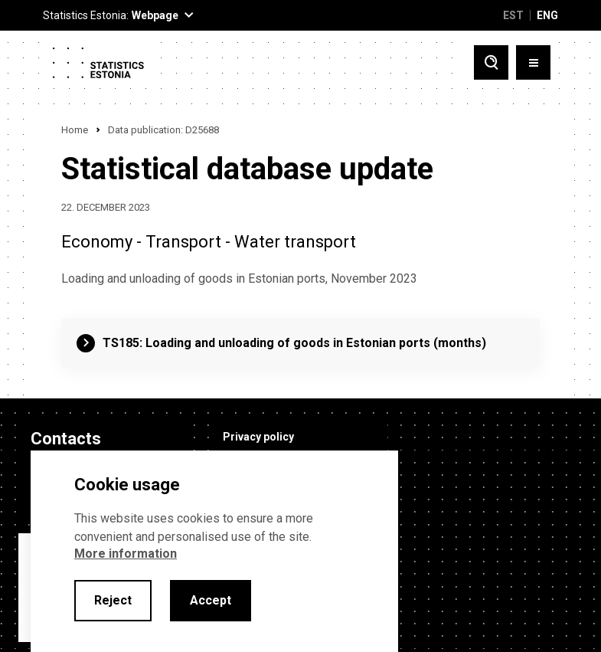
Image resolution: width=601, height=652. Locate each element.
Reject (113, 600)
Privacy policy (253, 437)
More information (125, 553)
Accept (210, 600)
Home (74, 130)
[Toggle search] (491, 62)
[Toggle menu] (533, 62)
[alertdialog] (214, 551)
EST (513, 15)
